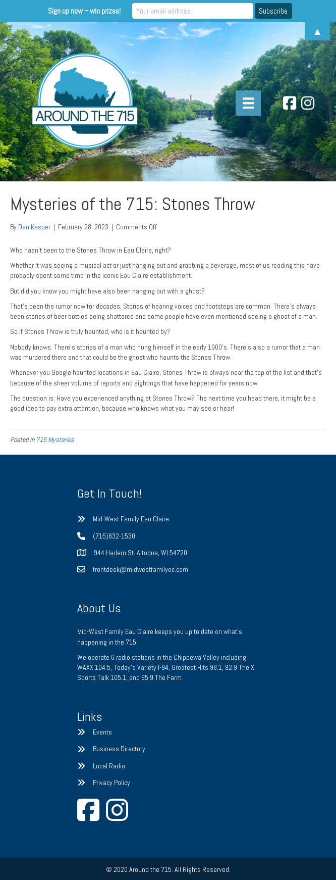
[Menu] (248, 103)
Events (102, 732)
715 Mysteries (55, 439)
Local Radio (109, 765)
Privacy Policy (111, 782)
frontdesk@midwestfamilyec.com (140, 569)
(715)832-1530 (114, 536)
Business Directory (119, 748)
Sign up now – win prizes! (84, 11)
